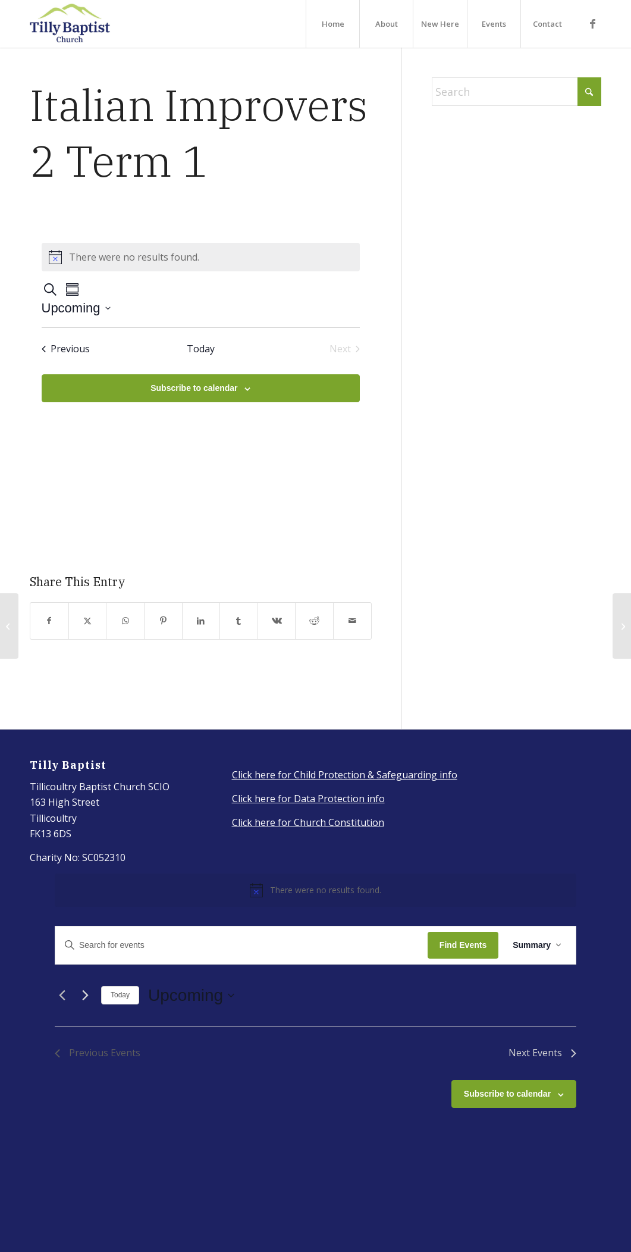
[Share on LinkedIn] (201, 621)
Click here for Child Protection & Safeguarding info (344, 774)
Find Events (462, 945)
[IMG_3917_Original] (70, 24)
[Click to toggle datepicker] (76, 308)
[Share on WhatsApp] (125, 621)
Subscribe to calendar (193, 388)
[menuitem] (332, 24)
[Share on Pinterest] (163, 621)
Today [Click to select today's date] (201, 348)
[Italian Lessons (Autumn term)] (9, 626)
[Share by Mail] (352, 621)
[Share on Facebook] (49, 621)
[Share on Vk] (277, 621)
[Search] (516, 91)
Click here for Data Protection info (308, 798)
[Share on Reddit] (314, 621)
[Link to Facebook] (592, 23)
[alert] (201, 257)
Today (120, 995)
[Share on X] (87, 621)
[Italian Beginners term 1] (622, 626)
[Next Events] (85, 995)
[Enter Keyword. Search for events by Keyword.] (241, 945)
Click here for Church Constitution (308, 822)
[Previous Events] (66, 348)
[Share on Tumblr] (239, 621)
